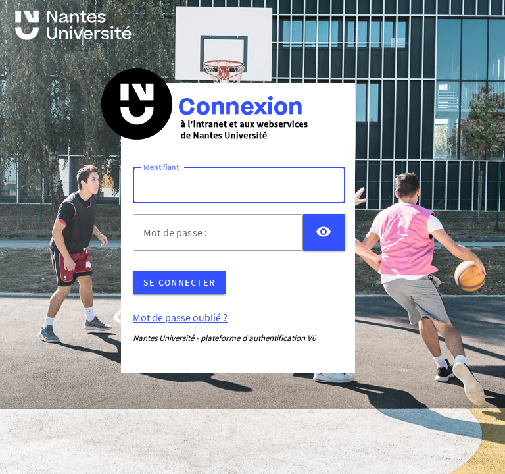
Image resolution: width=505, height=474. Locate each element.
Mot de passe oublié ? (180, 317)
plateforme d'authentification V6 (258, 338)
